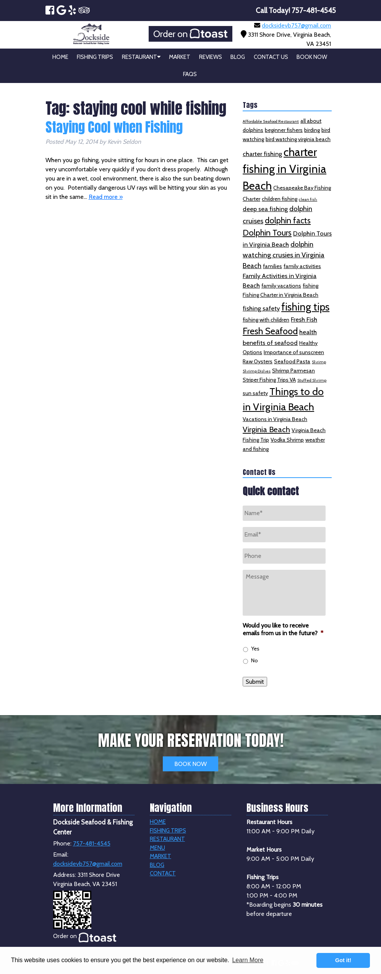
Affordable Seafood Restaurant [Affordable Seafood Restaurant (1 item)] (271, 121)
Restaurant (141, 57)
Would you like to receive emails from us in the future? (283, 629)
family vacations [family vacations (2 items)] (281, 285)
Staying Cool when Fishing (114, 127)
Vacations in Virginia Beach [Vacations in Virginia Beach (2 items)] (275, 419)
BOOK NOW (190, 763)
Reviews (210, 57)
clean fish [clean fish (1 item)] (308, 199)
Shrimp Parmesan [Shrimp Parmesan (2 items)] (293, 370)
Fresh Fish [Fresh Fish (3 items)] (304, 319)
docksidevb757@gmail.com (296, 25)
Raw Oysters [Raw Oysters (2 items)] (257, 361)
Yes (255, 648)
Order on (190, 33)
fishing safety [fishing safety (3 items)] (261, 308)
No (254, 660)
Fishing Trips (95, 57)
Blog (237, 57)
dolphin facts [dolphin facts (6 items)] (288, 220)
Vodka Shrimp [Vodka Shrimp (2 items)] (287, 439)
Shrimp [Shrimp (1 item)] (319, 361)
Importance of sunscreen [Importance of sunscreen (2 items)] (294, 352)
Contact (163, 873)
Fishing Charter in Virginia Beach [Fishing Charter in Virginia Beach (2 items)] (280, 294)
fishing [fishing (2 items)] (310, 285)
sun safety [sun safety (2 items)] (255, 393)
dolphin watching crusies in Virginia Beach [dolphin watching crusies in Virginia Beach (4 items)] (283, 255)
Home (60, 57)
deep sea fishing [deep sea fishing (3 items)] (265, 209)
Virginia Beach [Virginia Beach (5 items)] (266, 429)
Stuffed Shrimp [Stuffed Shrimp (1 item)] (311, 380)
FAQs (190, 74)
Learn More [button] (247, 960)
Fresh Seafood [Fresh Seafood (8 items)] (270, 331)
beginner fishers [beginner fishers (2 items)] (284, 130)
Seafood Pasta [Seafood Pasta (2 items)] (292, 361)
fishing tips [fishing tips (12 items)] (305, 307)
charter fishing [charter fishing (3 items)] (262, 154)
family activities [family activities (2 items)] (302, 266)
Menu (157, 847)
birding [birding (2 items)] (312, 130)
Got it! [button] (343, 960)
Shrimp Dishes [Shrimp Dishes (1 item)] (257, 371)
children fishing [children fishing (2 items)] (279, 198)
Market (179, 57)
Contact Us (271, 57)
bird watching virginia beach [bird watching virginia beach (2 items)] (298, 139)
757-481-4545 (91, 843)
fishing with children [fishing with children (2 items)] (266, 319)
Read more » (106, 196)
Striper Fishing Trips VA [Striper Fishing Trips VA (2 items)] (269, 379)
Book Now (312, 57)
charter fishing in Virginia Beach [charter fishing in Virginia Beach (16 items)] (284, 168)
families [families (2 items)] (272, 266)
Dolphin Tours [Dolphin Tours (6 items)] (267, 232)
